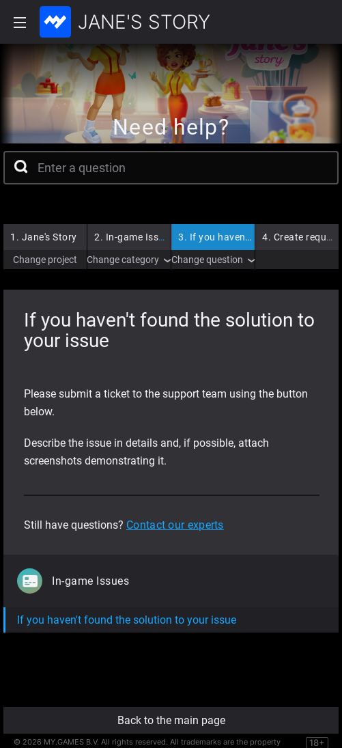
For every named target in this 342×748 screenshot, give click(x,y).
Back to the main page (171, 720)
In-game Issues (134, 237)
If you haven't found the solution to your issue (126, 619)
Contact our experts (175, 524)
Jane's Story (43, 237)
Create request (301, 237)
